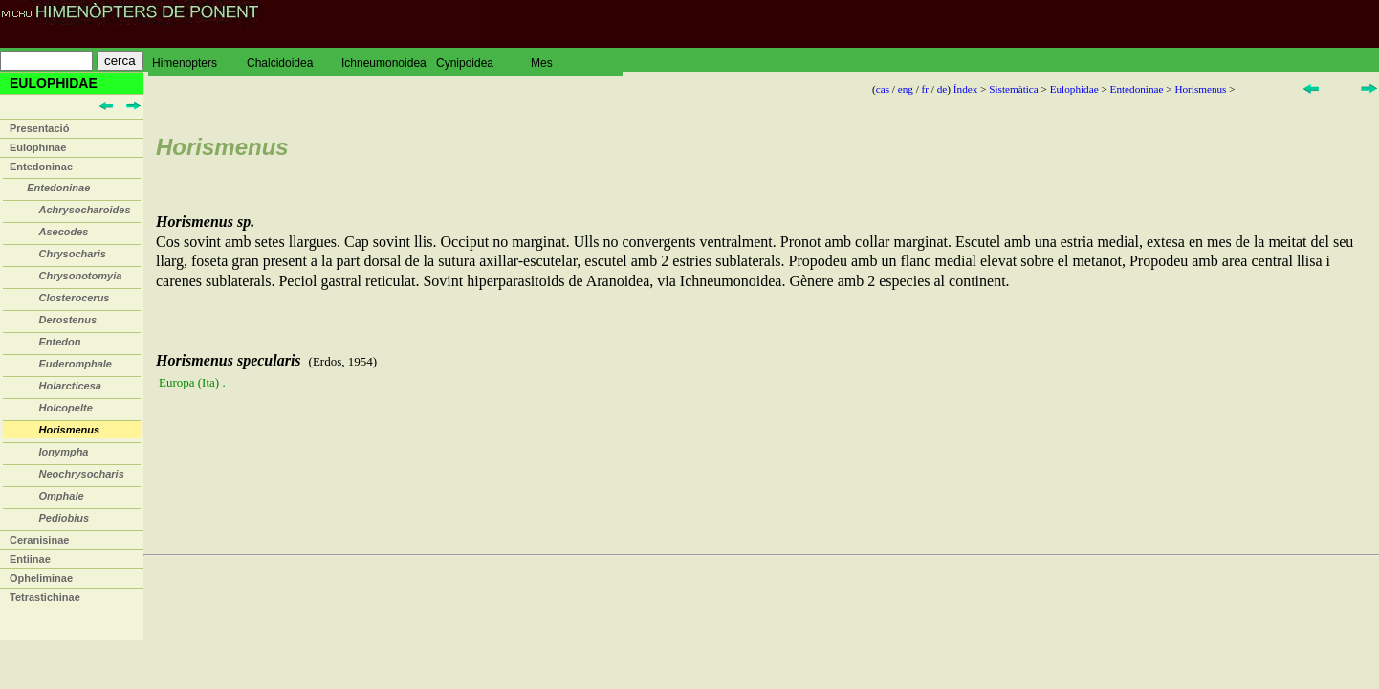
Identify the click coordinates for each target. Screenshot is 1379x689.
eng (905, 89)
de (942, 89)
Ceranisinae (39, 539)
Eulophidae (1074, 89)
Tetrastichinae (45, 597)
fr (925, 89)
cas (882, 89)
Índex (965, 89)
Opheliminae (41, 578)
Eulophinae (38, 147)
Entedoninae (41, 166)
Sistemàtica (1014, 89)
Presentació (39, 128)
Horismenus (1200, 89)
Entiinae (30, 559)
